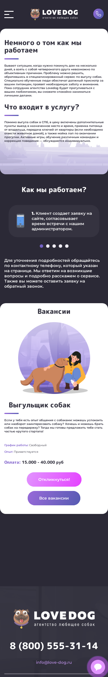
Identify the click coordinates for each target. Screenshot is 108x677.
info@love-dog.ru (54, 650)
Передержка (36, 673)
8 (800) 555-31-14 (54, 634)
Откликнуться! (54, 479)
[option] (54, 218)
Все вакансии (54, 498)
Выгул (11, 673)
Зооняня (63, 673)
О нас (82, 673)
